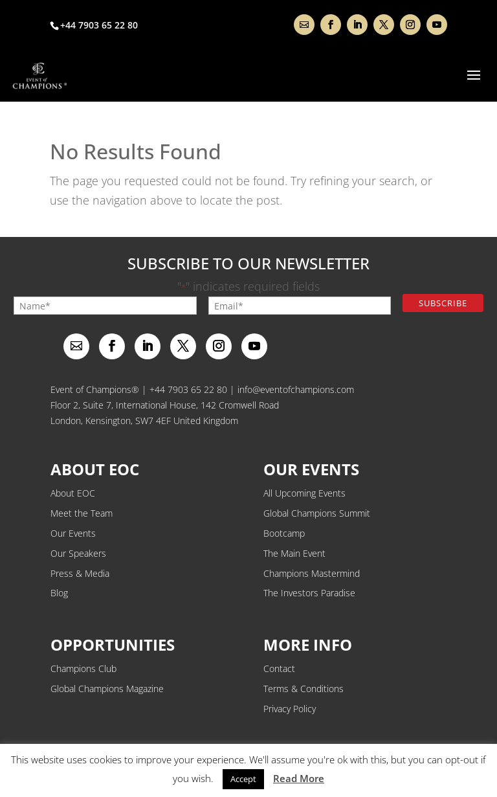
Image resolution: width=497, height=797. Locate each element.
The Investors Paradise (309, 593)
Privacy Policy (289, 708)
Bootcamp (284, 533)
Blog (59, 593)
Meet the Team (81, 513)
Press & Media (79, 573)
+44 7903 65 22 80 (188, 389)
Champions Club (83, 668)
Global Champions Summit (316, 513)
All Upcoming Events (304, 493)
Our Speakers (78, 553)
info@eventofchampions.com (295, 389)
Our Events (73, 533)
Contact (279, 668)
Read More (298, 778)
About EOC (72, 493)
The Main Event (294, 553)
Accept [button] (243, 779)
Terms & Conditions (303, 688)
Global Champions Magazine (107, 688)
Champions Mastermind (311, 573)
